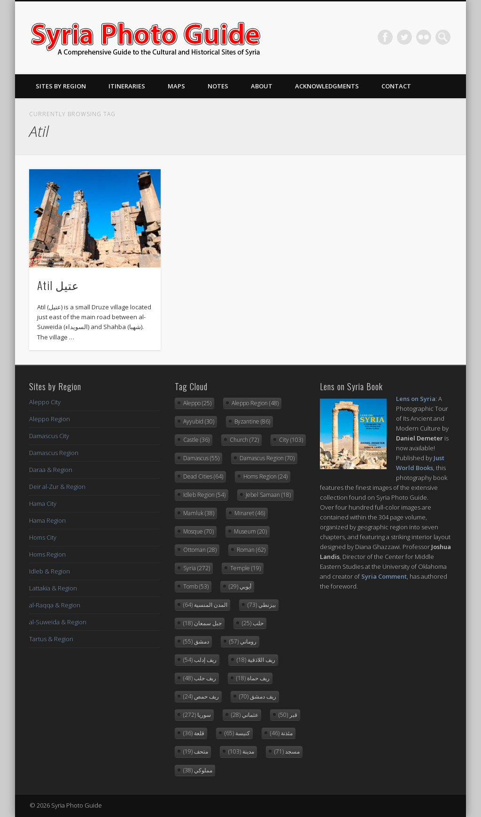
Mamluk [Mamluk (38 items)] (198, 513)
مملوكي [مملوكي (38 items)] (197, 770)
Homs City (42, 537)
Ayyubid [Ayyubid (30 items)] (198, 421)
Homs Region (47, 554)
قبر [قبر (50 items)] (288, 715)
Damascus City (49, 436)
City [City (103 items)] (291, 440)
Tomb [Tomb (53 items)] (196, 586)
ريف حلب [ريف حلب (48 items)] (199, 678)
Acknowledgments (327, 86)
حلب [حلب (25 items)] (253, 623)
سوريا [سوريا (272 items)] (197, 715)
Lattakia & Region (53, 588)
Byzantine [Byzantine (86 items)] (252, 421)
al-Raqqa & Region (54, 605)
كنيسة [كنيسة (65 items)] (237, 733)
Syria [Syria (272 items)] (196, 568)
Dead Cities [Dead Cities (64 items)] (203, 476)
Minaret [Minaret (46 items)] (249, 513)
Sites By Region (61, 86)
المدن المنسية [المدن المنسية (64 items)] (205, 605)
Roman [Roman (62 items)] (251, 550)
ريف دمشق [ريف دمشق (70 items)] (257, 696)
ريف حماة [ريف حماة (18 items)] (253, 678)
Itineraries (127, 86)
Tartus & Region (51, 639)
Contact (396, 86)
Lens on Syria (415, 398)
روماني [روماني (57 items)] (242, 641)
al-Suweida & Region (57, 622)
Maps (176, 86)
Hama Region (47, 520)
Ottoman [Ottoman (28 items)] (200, 550)
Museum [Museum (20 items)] (250, 531)
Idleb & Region (49, 571)
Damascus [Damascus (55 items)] (201, 458)
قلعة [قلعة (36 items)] (193, 733)
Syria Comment (384, 576)
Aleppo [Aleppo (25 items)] (197, 403)
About (261, 86)
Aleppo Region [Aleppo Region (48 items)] (255, 403)
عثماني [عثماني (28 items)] (244, 715)
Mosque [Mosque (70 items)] (198, 531)
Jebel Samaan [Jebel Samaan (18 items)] (268, 495)
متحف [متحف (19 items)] (195, 751)
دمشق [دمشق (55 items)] (196, 641)
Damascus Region (53, 452)
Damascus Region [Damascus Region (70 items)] (267, 458)
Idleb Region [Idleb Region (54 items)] (204, 495)
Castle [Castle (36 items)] (196, 440)
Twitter (404, 37)
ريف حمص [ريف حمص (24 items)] (201, 696)
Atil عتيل (58, 284)
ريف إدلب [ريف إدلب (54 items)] (200, 660)
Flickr (423, 37)
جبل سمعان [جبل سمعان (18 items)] (202, 623)
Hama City (42, 503)
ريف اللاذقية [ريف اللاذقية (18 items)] (256, 660)
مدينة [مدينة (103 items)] (241, 751)
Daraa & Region (50, 469)
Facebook (385, 37)
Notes (218, 86)
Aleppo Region (49, 419)
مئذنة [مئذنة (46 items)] (281, 733)
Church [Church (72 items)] (244, 440)
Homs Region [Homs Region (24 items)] (265, 476)
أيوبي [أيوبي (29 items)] (240, 586)
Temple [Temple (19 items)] (245, 568)
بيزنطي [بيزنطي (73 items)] (262, 605)
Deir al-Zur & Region (57, 486)
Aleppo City (45, 402)
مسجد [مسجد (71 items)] (287, 751)
